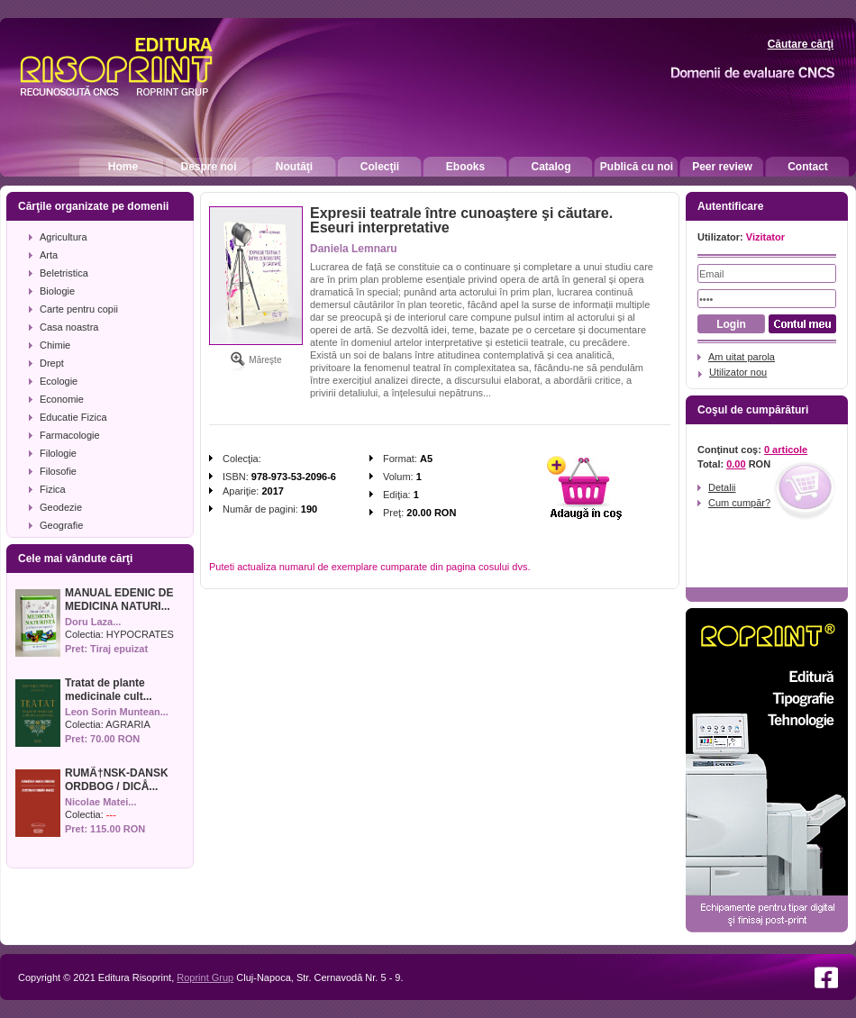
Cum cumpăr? (739, 502)
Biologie (57, 291)
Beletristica (64, 273)
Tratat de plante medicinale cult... (108, 690)
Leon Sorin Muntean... (116, 711)
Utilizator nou (738, 372)
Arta (49, 255)
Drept (52, 363)
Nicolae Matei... (100, 801)
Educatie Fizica (73, 417)
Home (123, 166)
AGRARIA (127, 724)
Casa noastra (69, 327)
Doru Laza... (93, 621)
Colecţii (379, 166)
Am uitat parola (741, 356)
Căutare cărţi (800, 44)
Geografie (61, 525)
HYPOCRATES (140, 634)
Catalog (550, 166)
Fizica (53, 489)
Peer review (722, 166)
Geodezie (61, 507)
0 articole (785, 449)
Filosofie (58, 471)
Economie (62, 399)
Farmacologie (70, 435)
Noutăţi (294, 166)
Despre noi (208, 166)
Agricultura (63, 237)
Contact (808, 166)
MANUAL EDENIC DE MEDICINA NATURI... (119, 599)
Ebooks (465, 166)
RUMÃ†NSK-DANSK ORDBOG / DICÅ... (116, 780)
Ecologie (58, 381)
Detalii (722, 487)
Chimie (55, 345)
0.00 (735, 464)
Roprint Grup (205, 977)
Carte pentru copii (79, 309)
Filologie (58, 453)
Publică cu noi (636, 166)
